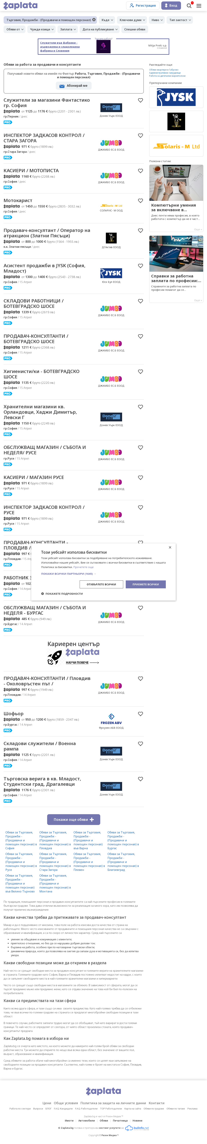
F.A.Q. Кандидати (63, 1108)
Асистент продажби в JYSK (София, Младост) (44, 268)
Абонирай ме (77, 85)
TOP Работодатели (111, 1108)
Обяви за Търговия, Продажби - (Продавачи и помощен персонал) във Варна (88, 840)
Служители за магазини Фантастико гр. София (47, 102)
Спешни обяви (134, 29)
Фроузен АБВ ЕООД (111, 727)
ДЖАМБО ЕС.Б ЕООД (111, 149)
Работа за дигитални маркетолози (167, 75)
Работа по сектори (20, 1108)
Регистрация (143, 5)
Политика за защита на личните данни (113, 1103)
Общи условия (66, 1103)
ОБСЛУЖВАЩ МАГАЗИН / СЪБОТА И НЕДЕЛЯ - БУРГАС (45, 610)
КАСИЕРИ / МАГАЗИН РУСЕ (34, 477)
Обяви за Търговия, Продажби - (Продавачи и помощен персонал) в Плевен (89, 862)
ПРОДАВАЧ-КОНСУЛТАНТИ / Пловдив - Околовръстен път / (47, 681)
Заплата (66, 29)
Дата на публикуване (98, 29)
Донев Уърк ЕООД (111, 115)
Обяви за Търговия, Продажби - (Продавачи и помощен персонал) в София (21, 840)
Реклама (192, 1108)
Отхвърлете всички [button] (101, 584)
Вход (171, 5)
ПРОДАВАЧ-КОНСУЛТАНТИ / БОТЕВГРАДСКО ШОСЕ (36, 339)
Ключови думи (130, 20)
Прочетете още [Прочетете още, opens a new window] (83, 567)
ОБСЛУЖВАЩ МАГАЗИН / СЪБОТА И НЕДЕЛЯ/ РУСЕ (45, 450)
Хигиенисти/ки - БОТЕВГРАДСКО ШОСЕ (41, 374)
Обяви (104, 1120)
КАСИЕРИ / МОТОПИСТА (31, 170)
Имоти (69, 1120)
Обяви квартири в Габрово (163, 69)
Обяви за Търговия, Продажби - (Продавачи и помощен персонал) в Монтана (55, 883)
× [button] (170, 547)
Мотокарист (18, 200)
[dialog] (103, 572)
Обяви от (13, 29)
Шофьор (13, 713)
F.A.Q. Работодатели (86, 1108)
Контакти (157, 1103)
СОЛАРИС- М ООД (111, 210)
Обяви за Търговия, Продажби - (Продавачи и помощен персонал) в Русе (21, 862)
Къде (105, 20)
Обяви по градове (154, 1108)
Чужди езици (40, 29)
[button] (103, 573)
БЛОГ (48, 1108)
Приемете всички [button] (146, 584)
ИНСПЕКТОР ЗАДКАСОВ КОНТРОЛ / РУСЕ (44, 510)
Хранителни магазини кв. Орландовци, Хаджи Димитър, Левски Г (40, 411)
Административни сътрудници (165, 72)
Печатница (120, 1120)
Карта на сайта (132, 1108)
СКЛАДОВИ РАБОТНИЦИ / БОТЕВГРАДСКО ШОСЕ (34, 303)
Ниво (155, 20)
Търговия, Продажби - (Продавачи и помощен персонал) (49, 20)
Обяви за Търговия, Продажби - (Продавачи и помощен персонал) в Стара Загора (55, 862)
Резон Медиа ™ (110, 1135)
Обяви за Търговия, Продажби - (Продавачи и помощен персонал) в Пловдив (55, 840)
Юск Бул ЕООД (111, 282)
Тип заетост (178, 20)
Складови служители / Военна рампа (40, 746)
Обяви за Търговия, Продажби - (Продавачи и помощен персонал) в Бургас (123, 840)
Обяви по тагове (176, 1108)
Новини (137, 1120)
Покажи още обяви (74, 819)
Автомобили (86, 1120)
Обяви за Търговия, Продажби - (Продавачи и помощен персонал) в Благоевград (123, 862)
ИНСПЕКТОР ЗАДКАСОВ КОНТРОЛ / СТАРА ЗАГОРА (44, 138)
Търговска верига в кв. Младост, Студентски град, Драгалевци (42, 781)
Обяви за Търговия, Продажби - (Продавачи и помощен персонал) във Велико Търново (20, 883)
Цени (46, 1103)
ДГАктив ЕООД (111, 247)
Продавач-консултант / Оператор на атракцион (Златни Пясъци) (47, 233)
